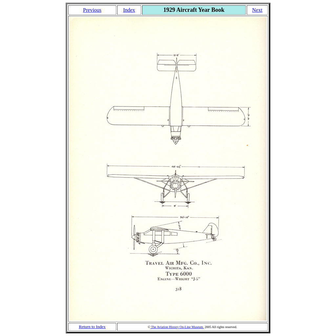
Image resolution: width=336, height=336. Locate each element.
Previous (92, 10)
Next (257, 10)
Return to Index (92, 326)
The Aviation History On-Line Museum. (177, 327)
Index (129, 10)
